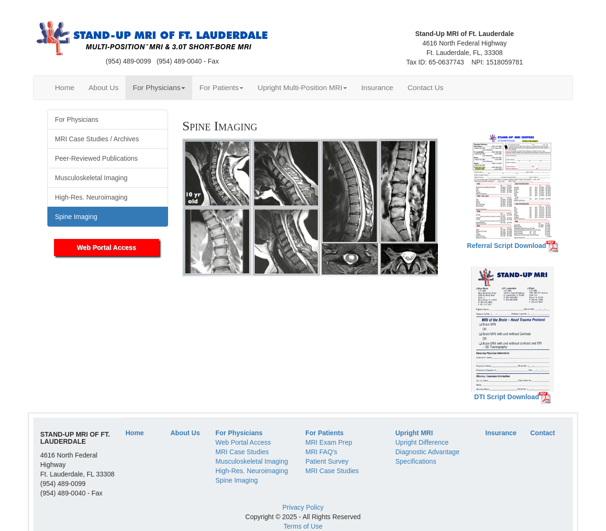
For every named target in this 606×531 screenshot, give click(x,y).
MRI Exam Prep (328, 442)
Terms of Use (303, 526)
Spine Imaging (236, 480)
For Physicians (159, 87)
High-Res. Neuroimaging (251, 471)
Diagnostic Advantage (427, 452)
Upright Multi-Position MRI (302, 87)
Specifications (415, 461)
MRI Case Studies (242, 452)
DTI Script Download (506, 397)
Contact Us (426, 87)
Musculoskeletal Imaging (251, 461)
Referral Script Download (506, 245)
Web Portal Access (106, 247)
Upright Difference (422, 442)
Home (64, 87)
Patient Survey (326, 461)
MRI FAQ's (321, 452)
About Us (103, 87)
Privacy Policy (302, 507)
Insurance (377, 87)
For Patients (221, 87)
